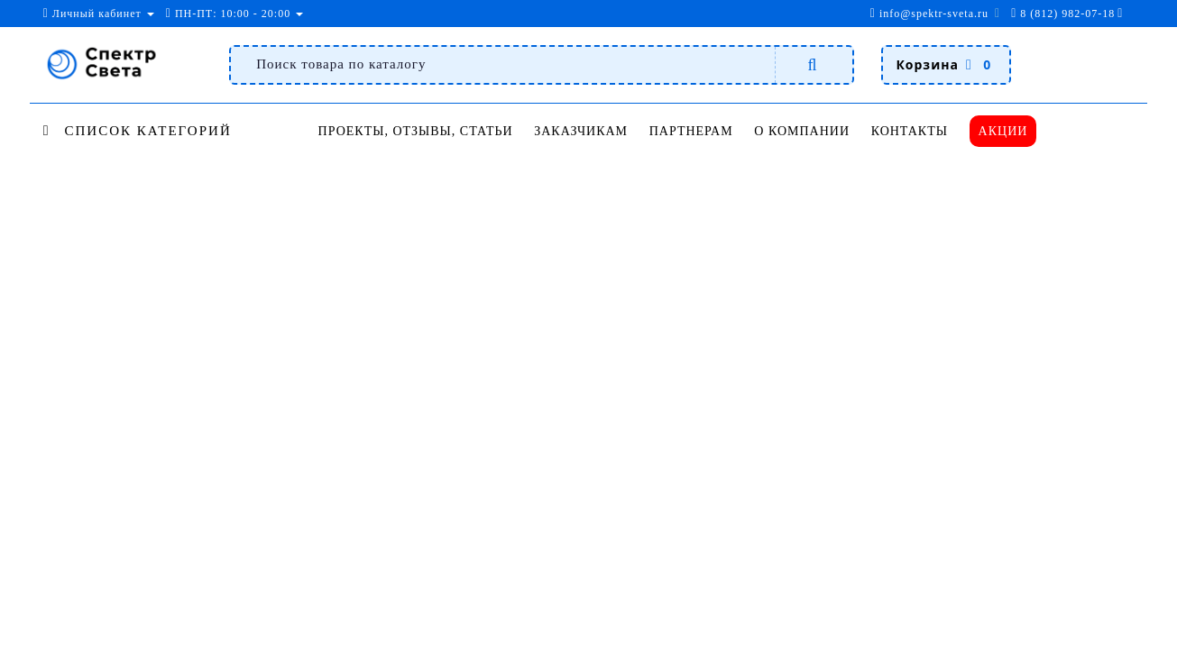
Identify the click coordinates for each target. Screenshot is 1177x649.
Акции (1003, 131)
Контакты (909, 131)
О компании (802, 131)
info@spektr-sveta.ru (929, 13)
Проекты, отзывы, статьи (415, 131)
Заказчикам (581, 131)
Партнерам (691, 131)
